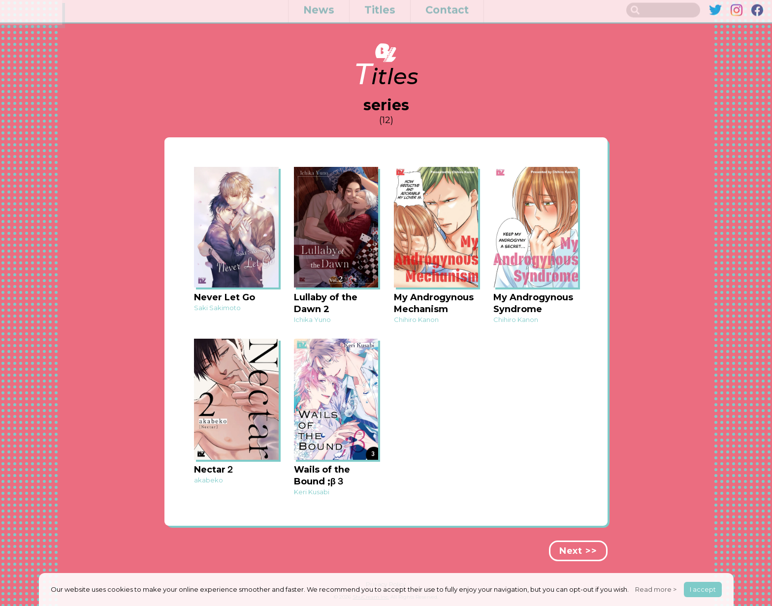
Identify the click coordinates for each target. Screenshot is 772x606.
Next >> (578, 550)
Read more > (655, 589)
